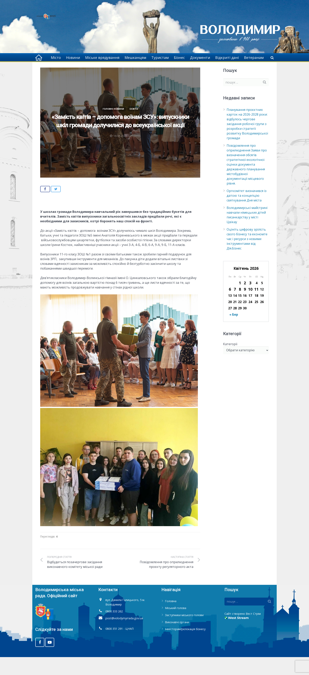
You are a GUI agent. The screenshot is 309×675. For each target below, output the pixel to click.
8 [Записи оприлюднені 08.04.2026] (240, 307)
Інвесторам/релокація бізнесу (185, 647)
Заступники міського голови (184, 633)
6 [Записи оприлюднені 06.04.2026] (230, 307)
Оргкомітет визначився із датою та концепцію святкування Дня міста (246, 214)
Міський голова (175, 626)
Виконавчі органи (177, 640)
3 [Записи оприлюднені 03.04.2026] (250, 301)
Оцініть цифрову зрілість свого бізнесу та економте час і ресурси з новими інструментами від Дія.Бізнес (247, 257)
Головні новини (126, 69)
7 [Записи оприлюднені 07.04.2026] (235, 307)
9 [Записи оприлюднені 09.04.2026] (245, 307)
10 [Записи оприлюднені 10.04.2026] (250, 307)
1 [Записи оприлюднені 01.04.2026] (240, 301)
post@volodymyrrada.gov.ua (124, 636)
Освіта (133, 126)
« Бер (233, 332)
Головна (105, 69)
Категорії (230, 362)
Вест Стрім (253, 632)
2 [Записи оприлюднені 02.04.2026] (245, 301)
